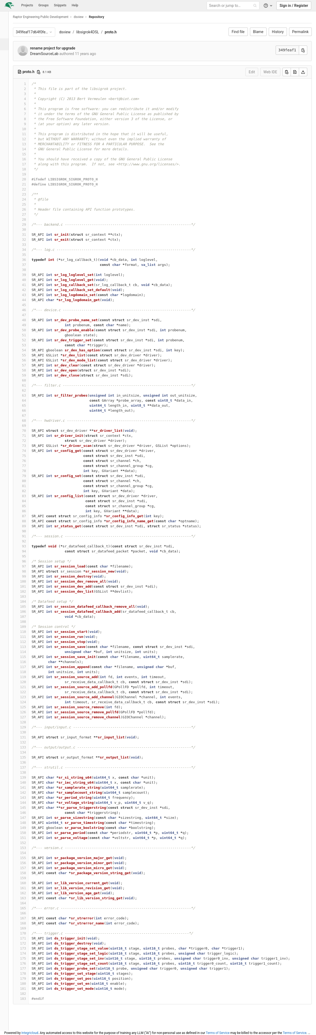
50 (29, 330)
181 (28, 989)
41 (29, 285)
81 (29, 486)
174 (28, 953)
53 (29, 345)
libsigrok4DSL (92, 32)
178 (28, 973)
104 (28, 601)
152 (28, 843)
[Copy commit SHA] (303, 50)
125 (28, 707)
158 (28, 873)
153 (28, 848)
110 (28, 632)
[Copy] (286, 72)
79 (29, 476)
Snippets (60, 5)
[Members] (6, 128)
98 (29, 571)
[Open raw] (295, 72)
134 (28, 752)
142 (28, 793)
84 (29, 501)
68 (29, 421)
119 (28, 677)
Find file (238, 32)
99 (29, 576)
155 (28, 858)
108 (28, 622)
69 (29, 426)
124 (28, 702)
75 (29, 456)
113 (28, 647)
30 (29, 229)
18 (29, 169)
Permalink (300, 32)
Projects (27, 5)
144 (28, 803)
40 (29, 280)
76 (29, 461)
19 (29, 174)
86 (29, 511)
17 (29, 164)
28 (29, 219)
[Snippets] (6, 116)
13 (29, 144)
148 (28, 823)
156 (28, 863)
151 (28, 838)
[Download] (303, 72)
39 (29, 275)
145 (28, 808)
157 (28, 868)
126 (28, 712)
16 (29, 159)
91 (29, 536)
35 (29, 255)
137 (28, 767)
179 (28, 978)
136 (28, 762)
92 (29, 541)
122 (28, 692)
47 (29, 315)
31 (29, 235)
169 (28, 928)
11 (29, 134)
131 (28, 737)
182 (28, 994)
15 (29, 154)
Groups (43, 5)
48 (29, 320)
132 (28, 742)
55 (29, 355)
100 (28, 581)
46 (29, 310)
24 (29, 199)
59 (29, 375)
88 (29, 521)
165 (28, 908)
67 (29, 415)
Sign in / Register (294, 5)
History (278, 32)
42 (29, 290)
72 (29, 441)
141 (28, 787)
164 (28, 903)
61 (29, 385)
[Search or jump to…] (234, 5)
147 (28, 818)
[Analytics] (6, 92)
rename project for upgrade (57, 48)
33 (29, 245)
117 (28, 667)
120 (28, 682)
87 (29, 516)
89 (29, 526)
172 (28, 943)
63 (29, 395)
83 (29, 496)
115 (28, 657)
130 (28, 732)
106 (28, 612)
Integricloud (29, 1033)
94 (29, 551)
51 (29, 335)
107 (28, 617)
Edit (252, 72)
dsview (69, 32)
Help (75, 5)
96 (29, 561)
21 (29, 184)
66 (29, 410)
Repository (101, 17)
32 (29, 240)
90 (29, 531)
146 (28, 813)
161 (28, 888)
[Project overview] (6, 32)
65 (29, 405)
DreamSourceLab (49, 54)
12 (29, 139)
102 (28, 591)
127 (28, 717)
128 (28, 722)
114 (28, 652)
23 (29, 194)
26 (29, 209)
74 (29, 451)
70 (29, 431)
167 (28, 918)
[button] (6, 1024)
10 (29, 129)
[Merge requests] (6, 68)
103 (28, 596)
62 (29, 390)
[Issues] (6, 56)
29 (29, 224)
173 (28, 948)
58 (29, 370)
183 (28, 999)
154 (28, 853)
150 (28, 833)
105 (28, 607)
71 (29, 436)
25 (29, 204)
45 (29, 305)
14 (29, 149)
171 (28, 938)
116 (28, 662)
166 (28, 913)
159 (28, 878)
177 (28, 968)
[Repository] (7, 44)
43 (29, 295)
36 (29, 260)
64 (29, 400)
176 (28, 963)
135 (28, 757)
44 (29, 300)
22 (29, 189)
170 (28, 933)
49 (29, 325)
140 (28, 782)
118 (28, 672)
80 (29, 481)
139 (28, 777)
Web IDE (270, 72)
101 (28, 586)
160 (28, 883)
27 (29, 214)
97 (29, 566)
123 (28, 697)
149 (28, 828)
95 (29, 556)
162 (28, 893)
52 (29, 340)
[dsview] (6, 18)
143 (28, 798)
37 (29, 265)
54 (29, 350)
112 (28, 642)
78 (29, 471)
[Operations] (6, 80)
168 (28, 923)
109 (28, 627)
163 (28, 898)
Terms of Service (218, 1033)
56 (29, 360)
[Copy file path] (43, 72)
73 (29, 446)
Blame (258, 32)
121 (28, 687)
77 (29, 466)
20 (29, 179)
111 (28, 637)
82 (29, 491)
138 (28, 772)
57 (29, 365)
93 (29, 546)
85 (29, 506)
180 (28, 984)
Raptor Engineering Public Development (45, 17)
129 (28, 727)
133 (28, 747)
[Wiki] (6, 104)
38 (29, 270)
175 (28, 958)
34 (29, 250)
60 (29, 380)
